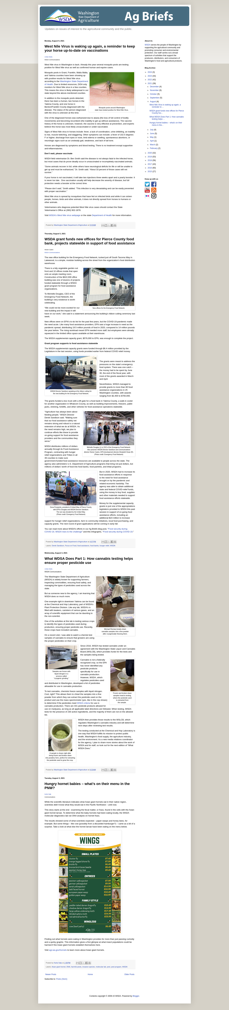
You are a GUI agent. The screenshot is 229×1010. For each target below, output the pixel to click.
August (153, 101)
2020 (150, 153)
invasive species (88, 967)
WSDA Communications (52, 252)
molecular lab (101, 967)
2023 (150, 76)
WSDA (112, 546)
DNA (68, 967)
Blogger (136, 996)
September (155, 98)
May (152, 137)
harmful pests (76, 967)
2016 (150, 168)
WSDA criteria (83, 703)
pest (108, 967)
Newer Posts (50, 974)
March (153, 145)
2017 (150, 164)
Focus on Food (70, 546)
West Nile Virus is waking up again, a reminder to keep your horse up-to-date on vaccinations (90, 48)
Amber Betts (48, 57)
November (154, 90)
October (153, 94)
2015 (150, 171)
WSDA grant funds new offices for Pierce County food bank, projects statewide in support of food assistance (90, 241)
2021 (150, 83)
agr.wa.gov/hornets (58, 950)
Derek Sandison (58, 546)
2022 (150, 80)
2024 (150, 72)
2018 (150, 160)
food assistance (83, 546)
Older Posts (129, 974)
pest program (116, 967)
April (152, 141)
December (154, 87)
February (154, 148)
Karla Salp (48, 794)
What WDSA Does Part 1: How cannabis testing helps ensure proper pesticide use (89, 561)
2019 (150, 157)
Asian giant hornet (59, 967)
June (152, 133)
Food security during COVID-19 (117, 532)
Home (90, 974)
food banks (94, 546)
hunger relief (104, 546)
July (152, 130)
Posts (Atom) (61, 979)
